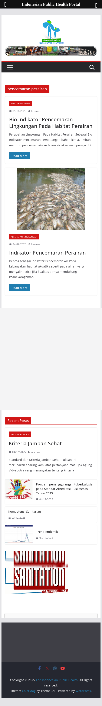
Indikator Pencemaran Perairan (47, 252)
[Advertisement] (51, 359)
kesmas (35, 111)
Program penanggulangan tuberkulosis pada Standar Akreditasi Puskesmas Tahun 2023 (64, 488)
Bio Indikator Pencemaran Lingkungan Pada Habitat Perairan (50, 122)
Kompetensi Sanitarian (24, 511)
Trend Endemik (47, 532)
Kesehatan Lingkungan (24, 236)
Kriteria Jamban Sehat (35, 443)
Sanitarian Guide (20, 103)
